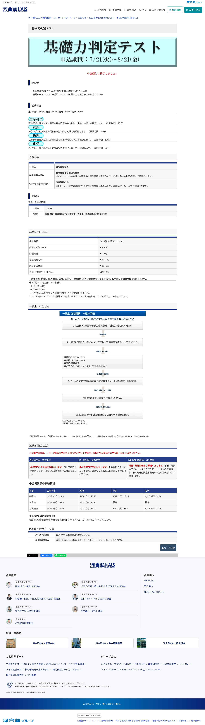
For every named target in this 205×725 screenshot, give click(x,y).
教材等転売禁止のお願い (37, 669)
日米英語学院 (169, 664)
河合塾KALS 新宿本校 (44, 643)
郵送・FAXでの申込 (154, 591)
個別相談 (176, 9)
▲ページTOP (168, 547)
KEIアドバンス (129, 669)
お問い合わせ (158, 9)
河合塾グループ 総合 (111, 664)
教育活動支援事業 (123, 720)
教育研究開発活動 (142, 720)
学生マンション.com (150, 669)
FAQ (144, 9)
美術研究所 (153, 664)
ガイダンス (194, 9)
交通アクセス (12, 664)
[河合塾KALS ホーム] (15, 9)
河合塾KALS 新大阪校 (174, 643)
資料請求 (131, 9)
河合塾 (128, 664)
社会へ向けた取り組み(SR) (164, 720)
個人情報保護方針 (15, 674)
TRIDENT (140, 664)
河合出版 (183, 664)
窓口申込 (148, 586)
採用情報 (182, 720)
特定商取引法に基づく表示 (66, 669)
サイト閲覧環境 (14, 669)
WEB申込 (148, 580)
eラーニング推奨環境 (73, 664)
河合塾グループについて (87, 720)
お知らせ (102, 9)
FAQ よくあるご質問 (32, 664)
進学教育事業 (107, 720)
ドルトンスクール (110, 669)
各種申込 (116, 9)
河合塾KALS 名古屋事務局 (109, 643)
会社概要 (31, 674)
